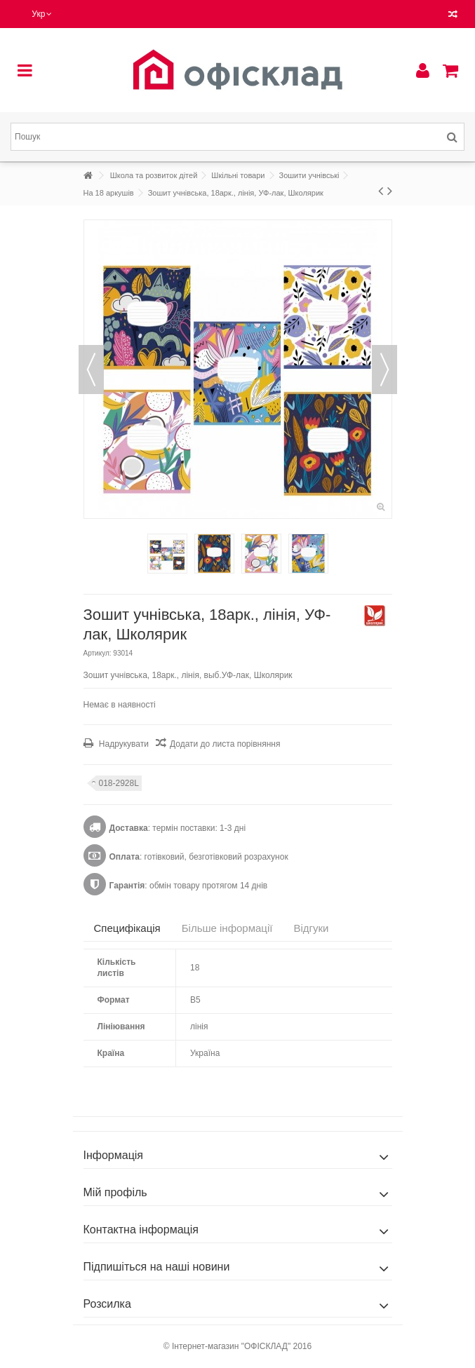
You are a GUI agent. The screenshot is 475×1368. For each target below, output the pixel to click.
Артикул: (97, 653)
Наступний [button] (384, 369)
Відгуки (310, 928)
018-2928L (119, 783)
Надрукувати (123, 744)
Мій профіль (115, 1192)
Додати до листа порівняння (225, 744)
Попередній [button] (91, 369)
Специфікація (127, 928)
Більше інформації (227, 928)
